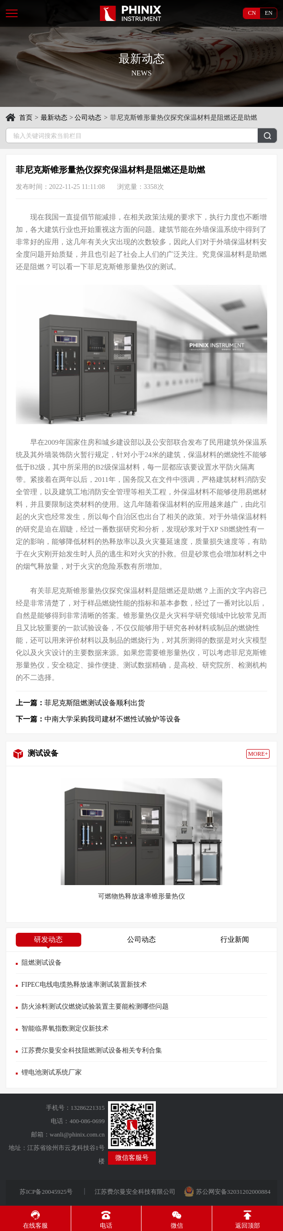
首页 (26, 117)
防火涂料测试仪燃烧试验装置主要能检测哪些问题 (95, 1006)
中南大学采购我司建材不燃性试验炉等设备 (98, 719)
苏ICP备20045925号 (47, 1191)
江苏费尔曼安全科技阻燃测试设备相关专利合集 (92, 1050)
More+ (258, 754)
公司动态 (88, 117)
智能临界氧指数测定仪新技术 (65, 1028)
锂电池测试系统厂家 (52, 1072)
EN (268, 13)
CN (252, 13)
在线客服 (35, 1219)
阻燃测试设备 (42, 962)
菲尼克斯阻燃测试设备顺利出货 (80, 703)
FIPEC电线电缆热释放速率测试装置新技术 (84, 984)
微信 (177, 1219)
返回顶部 (247, 1219)
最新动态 (54, 117)
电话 (106, 1219)
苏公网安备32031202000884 (233, 1191)
